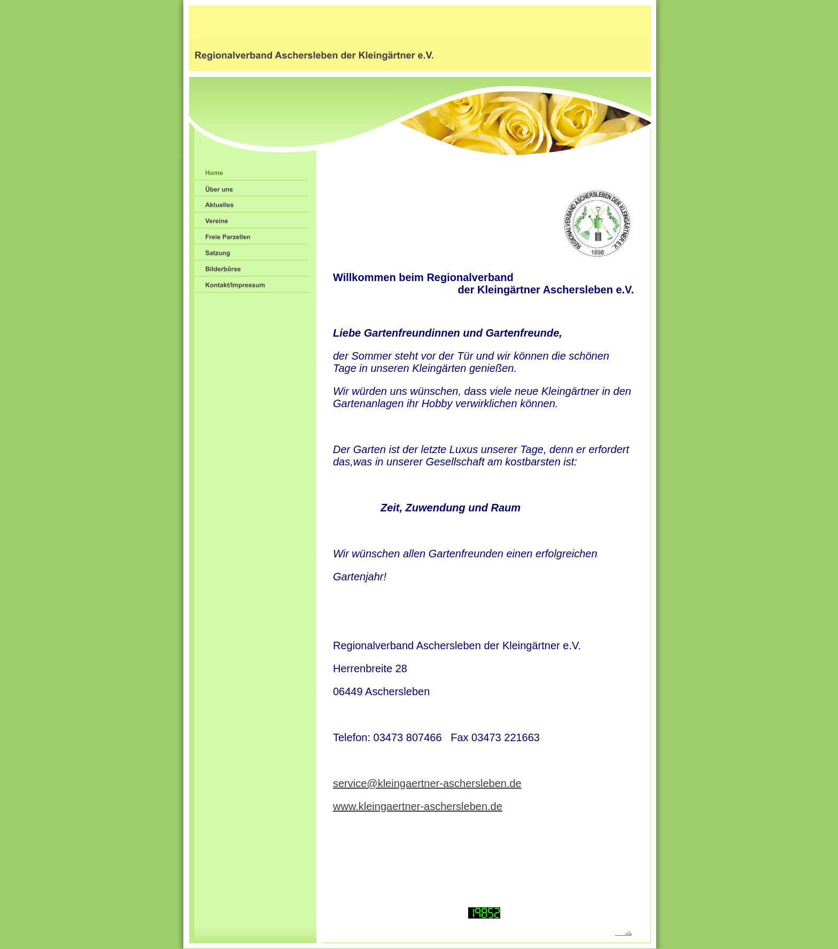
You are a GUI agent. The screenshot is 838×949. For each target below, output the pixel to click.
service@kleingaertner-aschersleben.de (427, 783)
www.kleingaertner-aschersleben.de (417, 806)
